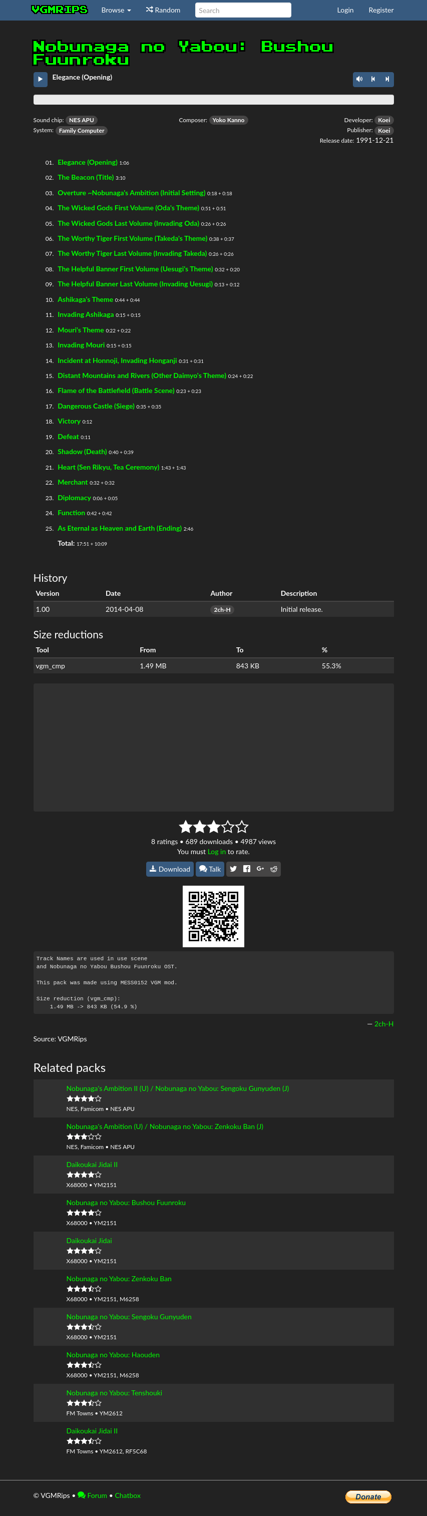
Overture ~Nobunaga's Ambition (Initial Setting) (131, 192)
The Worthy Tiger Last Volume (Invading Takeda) (132, 253)
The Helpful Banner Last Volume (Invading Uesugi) (135, 283)
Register (381, 10)
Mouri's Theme (81, 329)
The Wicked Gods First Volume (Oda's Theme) (128, 207)
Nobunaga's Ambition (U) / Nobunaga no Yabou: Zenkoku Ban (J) (165, 1126)
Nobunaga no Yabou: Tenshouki (115, 1392)
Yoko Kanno (229, 120)
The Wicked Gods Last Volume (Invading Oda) (128, 223)
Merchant (73, 482)
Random (163, 10)
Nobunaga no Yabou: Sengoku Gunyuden (129, 1316)
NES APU (81, 120)
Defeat (68, 436)
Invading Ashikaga (86, 314)
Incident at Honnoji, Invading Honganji (117, 360)
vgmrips (60, 10)
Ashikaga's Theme (85, 299)
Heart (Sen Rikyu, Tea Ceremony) (108, 467)
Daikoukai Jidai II (92, 1164)
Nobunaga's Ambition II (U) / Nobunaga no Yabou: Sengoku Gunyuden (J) (178, 1088)
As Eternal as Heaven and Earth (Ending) (120, 528)
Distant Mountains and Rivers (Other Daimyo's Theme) (142, 375)
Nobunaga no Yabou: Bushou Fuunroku (126, 1202)
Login (345, 10)
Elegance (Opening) (88, 162)
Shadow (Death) (82, 451)
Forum (92, 1495)
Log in (217, 851)
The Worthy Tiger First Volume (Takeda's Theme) (132, 238)
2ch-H (222, 609)
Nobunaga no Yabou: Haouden (113, 1354)
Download (170, 869)
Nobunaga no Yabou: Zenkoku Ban (119, 1278)
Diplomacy (74, 497)
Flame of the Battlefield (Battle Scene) (116, 390)
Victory (69, 421)
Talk (210, 869)
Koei (384, 120)
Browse (117, 10)
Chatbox (128, 1495)
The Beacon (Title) (86, 177)
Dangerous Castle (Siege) (96, 406)
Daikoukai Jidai (89, 1240)
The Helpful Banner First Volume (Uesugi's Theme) (135, 268)
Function (71, 512)
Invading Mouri (81, 344)
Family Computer (82, 130)
